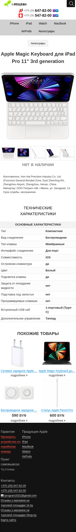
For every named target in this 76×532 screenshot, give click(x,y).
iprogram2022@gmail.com (19, 495)
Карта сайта (8, 519)
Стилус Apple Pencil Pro (57, 410)
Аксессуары (38, 43)
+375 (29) (39, 11)
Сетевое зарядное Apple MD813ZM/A (26, 370)
